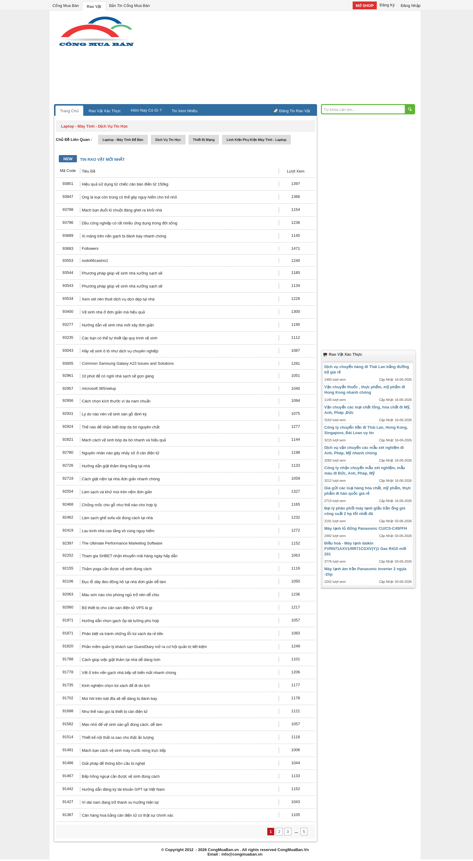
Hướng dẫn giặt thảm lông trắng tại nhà (116, 466)
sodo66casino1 (95, 260)
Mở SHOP (364, 5)
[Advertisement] (288, 59)
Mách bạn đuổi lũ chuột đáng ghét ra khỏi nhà (122, 210)
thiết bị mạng (204, 139)
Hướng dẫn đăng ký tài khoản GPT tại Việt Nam (123, 789)
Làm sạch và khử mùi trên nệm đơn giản (117, 492)
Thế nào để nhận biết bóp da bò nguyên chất (121, 427)
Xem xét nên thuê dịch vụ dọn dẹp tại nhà (118, 299)
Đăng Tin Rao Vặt (294, 111)
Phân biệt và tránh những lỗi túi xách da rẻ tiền (122, 633)
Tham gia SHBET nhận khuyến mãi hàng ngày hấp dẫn (130, 556)
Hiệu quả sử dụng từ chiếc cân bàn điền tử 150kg (125, 184)
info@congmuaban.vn (241, 854)
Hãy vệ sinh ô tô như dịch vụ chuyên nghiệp (120, 351)
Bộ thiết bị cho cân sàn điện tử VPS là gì (117, 607)
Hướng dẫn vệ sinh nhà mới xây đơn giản (118, 325)
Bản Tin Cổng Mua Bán (129, 5)
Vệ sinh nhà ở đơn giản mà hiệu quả (113, 312)
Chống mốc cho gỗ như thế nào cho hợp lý (119, 505)
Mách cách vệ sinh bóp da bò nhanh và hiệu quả (124, 440)
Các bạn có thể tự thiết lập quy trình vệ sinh (119, 338)
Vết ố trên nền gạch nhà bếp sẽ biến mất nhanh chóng (129, 672)
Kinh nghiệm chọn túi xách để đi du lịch (116, 685)
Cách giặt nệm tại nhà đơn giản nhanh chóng (121, 479)
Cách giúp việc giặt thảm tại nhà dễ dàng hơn (121, 659)
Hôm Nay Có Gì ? (146, 110)
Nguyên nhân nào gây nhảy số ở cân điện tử (120, 453)
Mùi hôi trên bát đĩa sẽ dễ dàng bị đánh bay (119, 698)
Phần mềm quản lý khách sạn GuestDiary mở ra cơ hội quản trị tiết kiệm (144, 646)
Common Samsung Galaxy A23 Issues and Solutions (128, 363)
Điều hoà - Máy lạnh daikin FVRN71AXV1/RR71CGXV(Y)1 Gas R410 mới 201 (365, 548)
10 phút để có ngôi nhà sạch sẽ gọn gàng (118, 376)
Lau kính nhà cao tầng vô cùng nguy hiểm (118, 531)
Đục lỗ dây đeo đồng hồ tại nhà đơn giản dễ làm (124, 582)
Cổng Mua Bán (65, 5)
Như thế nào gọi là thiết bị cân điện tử (115, 711)
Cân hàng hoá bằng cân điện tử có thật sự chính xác (127, 815)
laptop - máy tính (77, 126)
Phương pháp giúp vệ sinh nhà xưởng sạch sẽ (122, 273)
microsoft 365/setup (99, 388)
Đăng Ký (387, 5)
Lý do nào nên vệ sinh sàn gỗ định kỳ (114, 414)
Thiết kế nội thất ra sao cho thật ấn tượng (118, 737)
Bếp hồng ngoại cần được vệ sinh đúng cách (121, 776)
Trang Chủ (69, 111)
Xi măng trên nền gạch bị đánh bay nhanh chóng (124, 236)
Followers (90, 248)
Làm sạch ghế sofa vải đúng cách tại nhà (117, 518)
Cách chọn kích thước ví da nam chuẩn (116, 401)
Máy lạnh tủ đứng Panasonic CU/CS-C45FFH (365, 528)
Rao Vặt (94, 6)
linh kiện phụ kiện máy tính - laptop (256, 139)
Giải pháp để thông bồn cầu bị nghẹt (113, 763)
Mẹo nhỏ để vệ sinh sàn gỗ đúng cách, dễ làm (122, 724)
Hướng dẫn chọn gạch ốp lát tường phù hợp (120, 620)
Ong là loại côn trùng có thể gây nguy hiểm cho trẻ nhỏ (129, 197)
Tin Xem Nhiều (184, 111)
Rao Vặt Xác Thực (105, 111)
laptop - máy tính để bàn (123, 139)
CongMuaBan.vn (223, 849)
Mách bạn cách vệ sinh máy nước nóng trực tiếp (124, 750)
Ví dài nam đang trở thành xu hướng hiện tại (120, 802)
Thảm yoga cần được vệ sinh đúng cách (117, 569)
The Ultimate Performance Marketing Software (122, 543)
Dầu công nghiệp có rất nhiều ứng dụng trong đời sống (129, 223)
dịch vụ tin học (168, 139)
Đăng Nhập (411, 5)
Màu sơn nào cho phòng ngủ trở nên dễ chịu (120, 595)
